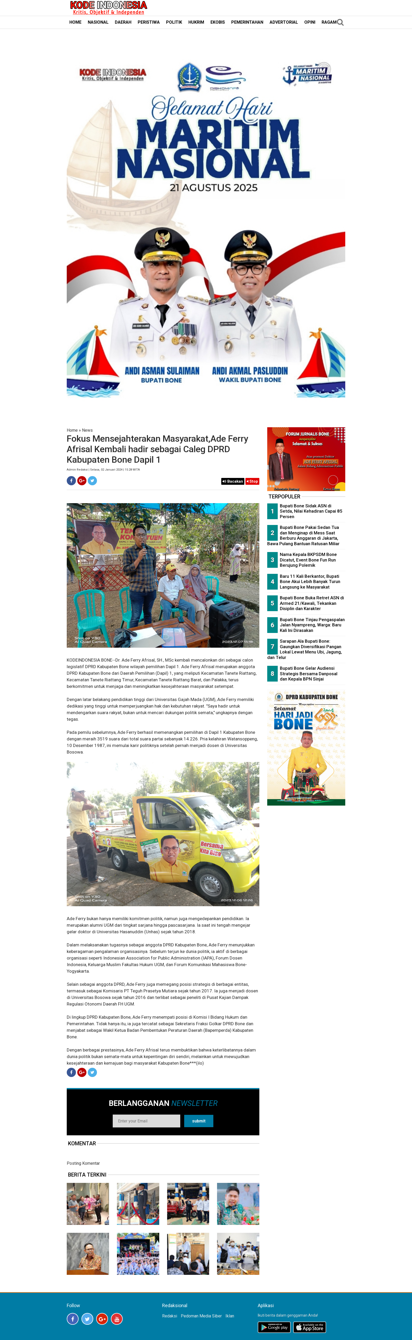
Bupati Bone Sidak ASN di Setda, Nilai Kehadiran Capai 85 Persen (311, 511)
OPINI (309, 22)
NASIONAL (98, 22)
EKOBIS (217, 22)
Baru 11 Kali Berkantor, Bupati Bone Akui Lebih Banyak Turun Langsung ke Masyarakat (310, 582)
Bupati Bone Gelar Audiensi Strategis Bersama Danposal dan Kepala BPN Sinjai (308, 674)
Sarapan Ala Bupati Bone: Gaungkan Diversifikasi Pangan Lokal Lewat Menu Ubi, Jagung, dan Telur (304, 649)
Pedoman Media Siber (201, 1315)
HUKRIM (196, 22)
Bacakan (233, 481)
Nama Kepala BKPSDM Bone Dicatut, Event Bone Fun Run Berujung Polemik (308, 560)
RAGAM (329, 22)
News (87, 430)
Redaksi (169, 1315)
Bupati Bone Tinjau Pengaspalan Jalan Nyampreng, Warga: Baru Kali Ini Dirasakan (312, 625)
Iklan (229, 1315)
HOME (75, 22)
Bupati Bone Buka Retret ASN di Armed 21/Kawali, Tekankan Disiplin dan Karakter (312, 603)
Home (72, 430)
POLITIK (174, 22)
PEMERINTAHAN (247, 22)
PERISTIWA (149, 22)
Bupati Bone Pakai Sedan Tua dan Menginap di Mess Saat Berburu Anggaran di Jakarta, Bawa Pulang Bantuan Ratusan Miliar (303, 535)
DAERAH (123, 22)
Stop (252, 481)
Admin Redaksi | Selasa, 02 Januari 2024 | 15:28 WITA (103, 469)
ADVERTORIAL (284, 22)
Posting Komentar (83, 1163)
